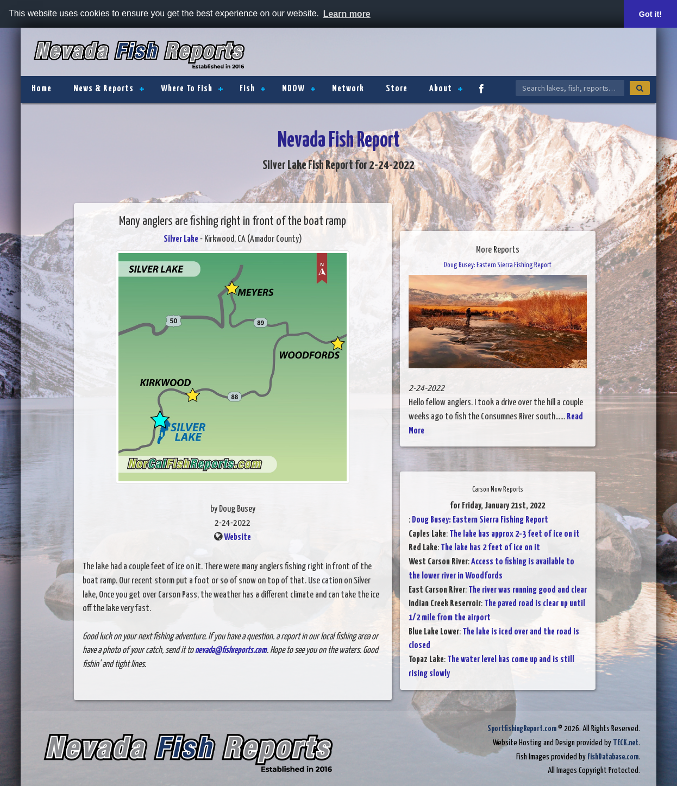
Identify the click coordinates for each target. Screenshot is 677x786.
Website (237, 537)
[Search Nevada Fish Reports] (570, 88)
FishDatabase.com (612, 757)
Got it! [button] (650, 14)
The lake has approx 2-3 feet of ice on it (514, 534)
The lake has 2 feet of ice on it (490, 547)
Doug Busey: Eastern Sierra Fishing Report (480, 520)
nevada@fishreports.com (231, 650)
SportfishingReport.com (521, 729)
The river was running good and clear (527, 590)
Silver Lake (181, 239)
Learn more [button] (347, 13)
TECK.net (625, 743)
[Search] (640, 88)
